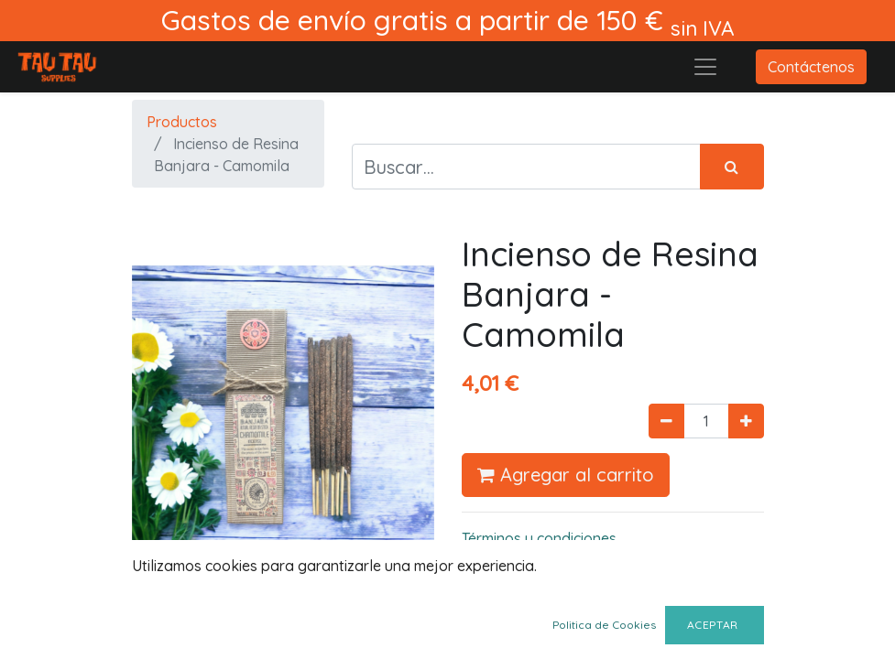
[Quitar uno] (666, 421)
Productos (182, 122)
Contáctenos (811, 67)
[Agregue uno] (746, 421)
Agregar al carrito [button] (565, 474)
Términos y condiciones (539, 538)
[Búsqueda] (732, 166)
